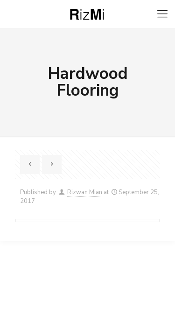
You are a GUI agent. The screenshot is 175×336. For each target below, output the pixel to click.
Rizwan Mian (84, 192)
